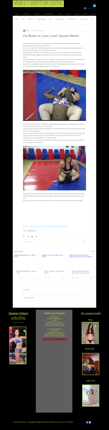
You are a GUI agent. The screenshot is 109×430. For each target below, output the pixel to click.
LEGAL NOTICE (32, 422)
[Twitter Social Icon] (90, 422)
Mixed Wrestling (60, 19)
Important (30, 19)
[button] (94, 5)
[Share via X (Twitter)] (28, 236)
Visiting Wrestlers (71, 19)
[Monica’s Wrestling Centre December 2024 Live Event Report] (82, 261)
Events (50, 19)
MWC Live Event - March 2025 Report (54, 272)
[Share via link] (36, 236)
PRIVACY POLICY (41, 422)
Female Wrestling (41, 19)
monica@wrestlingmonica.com (56, 422)
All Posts (16, 19)
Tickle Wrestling (84, 19)
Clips (23, 19)
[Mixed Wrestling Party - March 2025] (27, 261)
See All (93, 251)
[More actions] (85, 31)
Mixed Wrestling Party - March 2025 (26, 272)
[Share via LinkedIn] (32, 236)
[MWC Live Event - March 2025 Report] (54, 261)
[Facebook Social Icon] (87, 422)
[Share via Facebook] (24, 236)
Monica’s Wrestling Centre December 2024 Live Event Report (80, 272)
